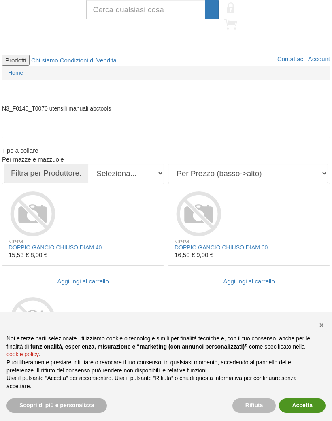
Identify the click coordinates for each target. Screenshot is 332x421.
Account (318, 58)
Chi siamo (44, 60)
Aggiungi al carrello (83, 281)
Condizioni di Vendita (88, 60)
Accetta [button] (302, 405)
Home (15, 73)
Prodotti (15, 60)
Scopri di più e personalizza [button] (56, 405)
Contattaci (290, 58)
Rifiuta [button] (254, 405)
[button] (321, 325)
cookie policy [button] (22, 354)
